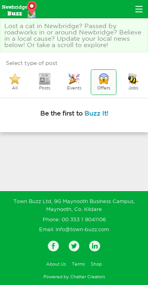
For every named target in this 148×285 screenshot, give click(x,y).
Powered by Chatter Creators (74, 276)
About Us (56, 264)
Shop (96, 264)
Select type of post (32, 63)
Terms (78, 264)
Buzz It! (96, 113)
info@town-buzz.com (82, 229)
